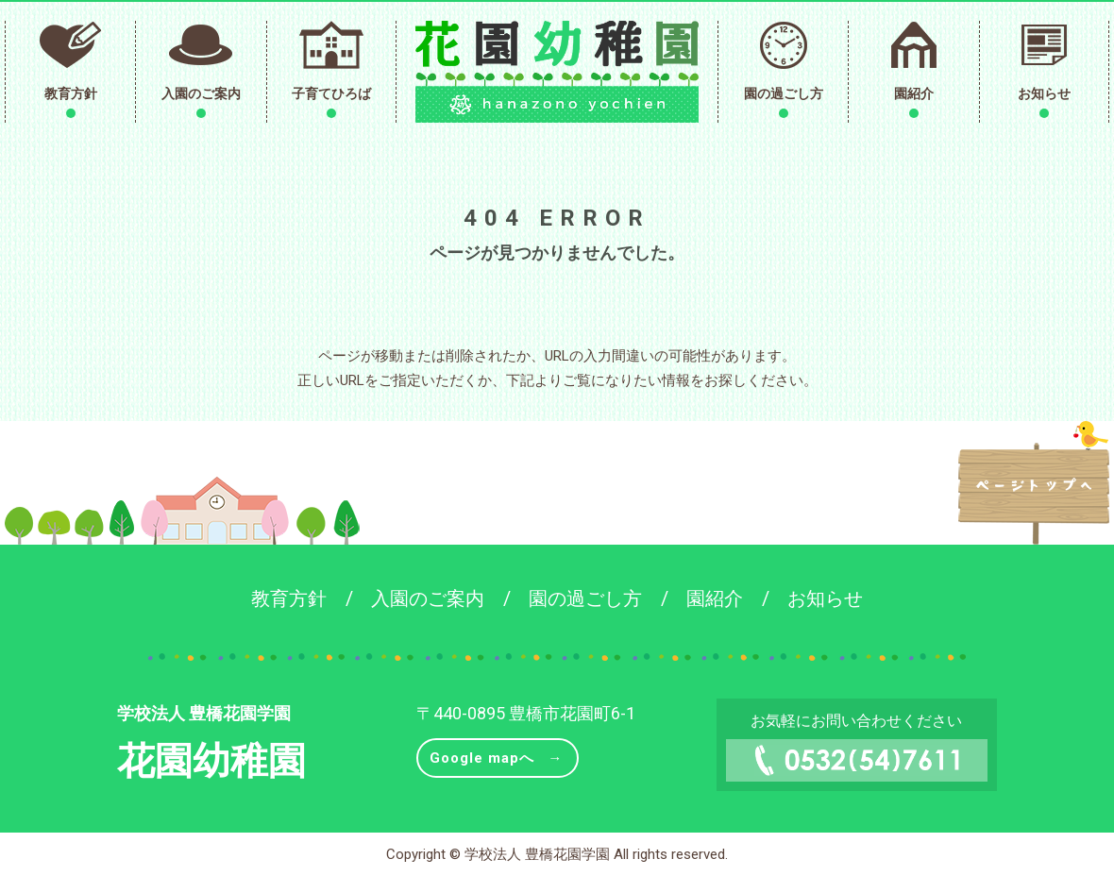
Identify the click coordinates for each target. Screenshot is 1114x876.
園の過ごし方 (783, 93)
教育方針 (70, 93)
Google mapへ (482, 758)
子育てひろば (331, 93)
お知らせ (1044, 93)
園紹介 (914, 93)
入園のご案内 (201, 93)
